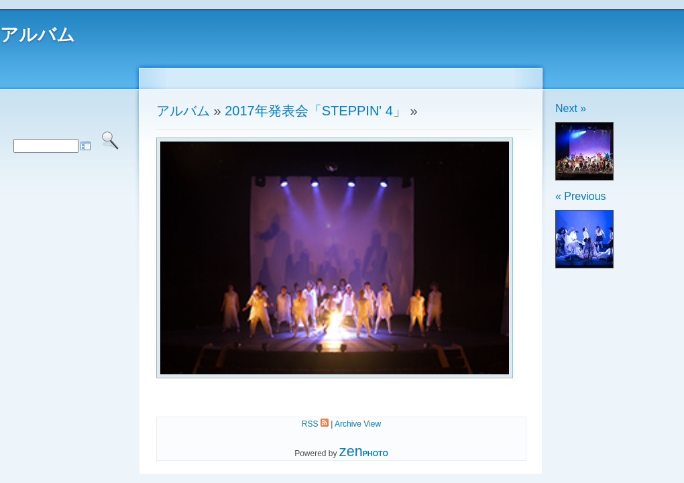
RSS (315, 424)
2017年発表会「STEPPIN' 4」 (315, 110)
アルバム (37, 35)
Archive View (358, 424)
